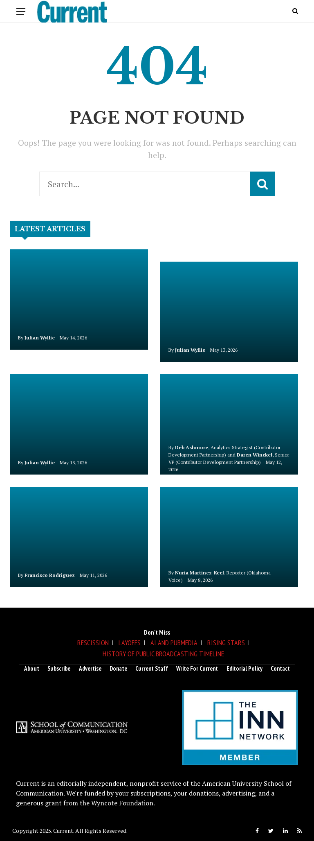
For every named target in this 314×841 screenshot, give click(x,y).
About (31, 668)
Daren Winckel (254, 455)
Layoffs (130, 642)
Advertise (90, 668)
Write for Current (197, 668)
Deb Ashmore (191, 447)
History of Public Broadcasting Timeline (163, 653)
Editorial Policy (244, 668)
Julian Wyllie (40, 338)
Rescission (93, 642)
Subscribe (58, 668)
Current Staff (151, 668)
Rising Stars (226, 642)
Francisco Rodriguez (50, 575)
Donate (118, 668)
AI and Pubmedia (173, 642)
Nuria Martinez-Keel (199, 573)
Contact (280, 668)
